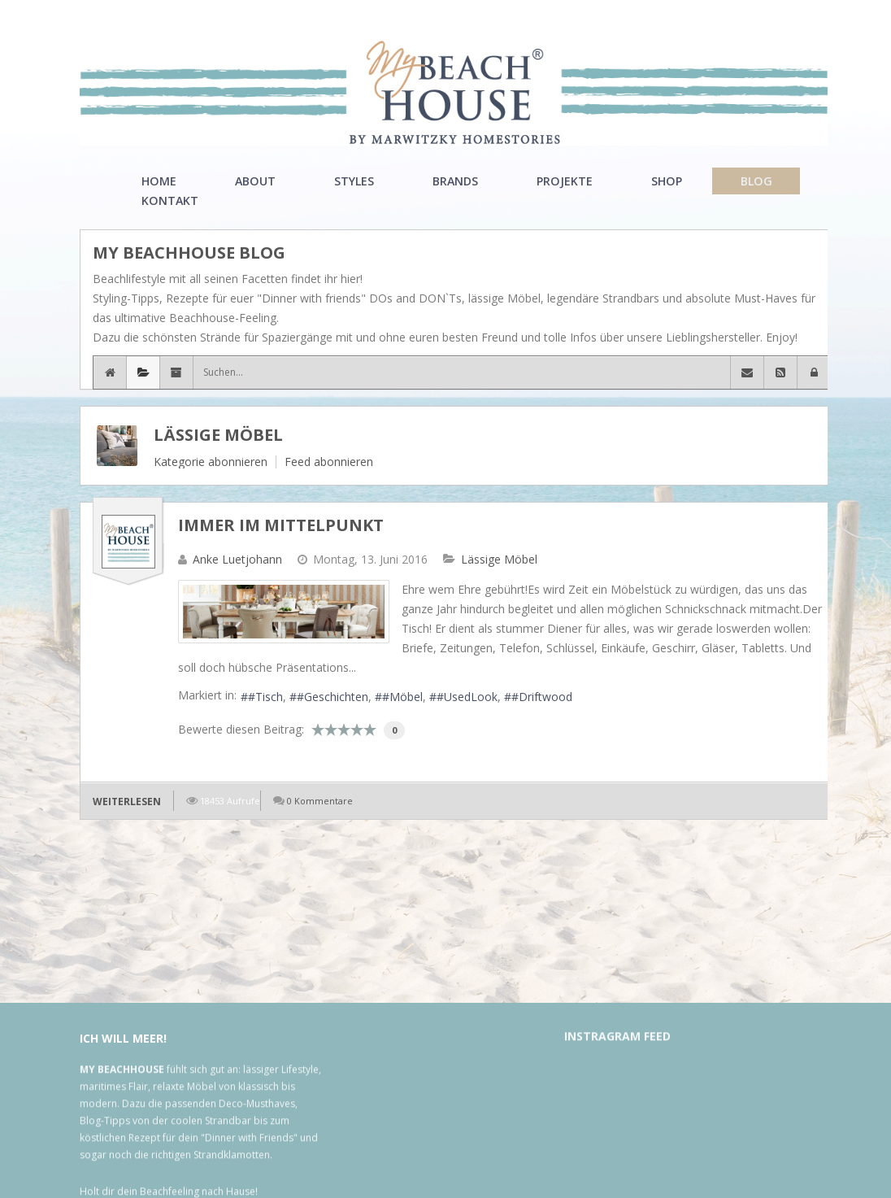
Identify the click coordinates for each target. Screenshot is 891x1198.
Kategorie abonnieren (210, 461)
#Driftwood (541, 696)
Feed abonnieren (329, 461)
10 (369, 729)
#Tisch (265, 696)
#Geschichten (332, 696)
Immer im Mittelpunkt (281, 525)
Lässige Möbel (218, 435)
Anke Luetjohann (237, 559)
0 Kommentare (320, 801)
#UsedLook (467, 696)
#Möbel (402, 696)
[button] (814, 372)
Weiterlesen (127, 801)
